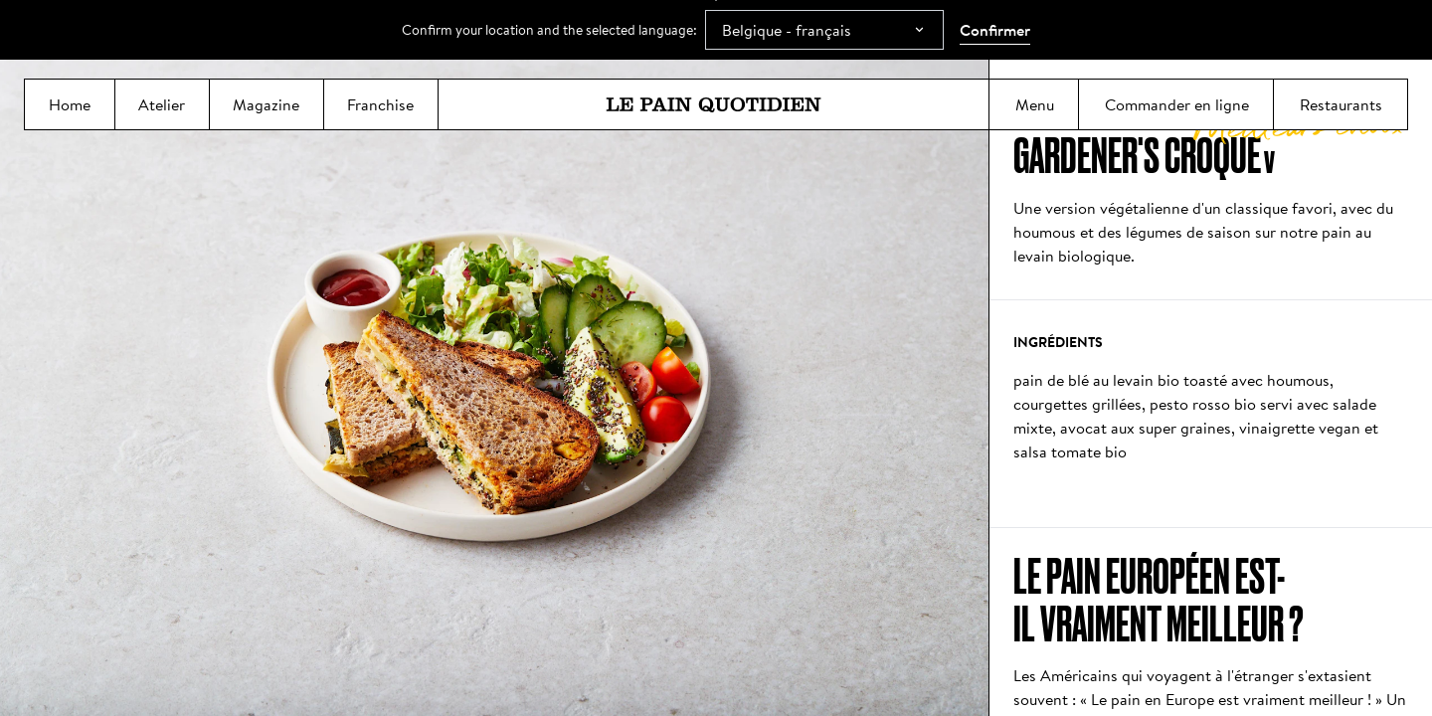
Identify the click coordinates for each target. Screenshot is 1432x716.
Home (69, 110)
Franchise (381, 110)
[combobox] (824, 30)
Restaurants (1340, 110)
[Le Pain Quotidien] (713, 104)
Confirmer (995, 30)
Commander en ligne (1176, 110)
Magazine (266, 110)
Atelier (162, 110)
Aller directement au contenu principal (716, 0)
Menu (1034, 110)
